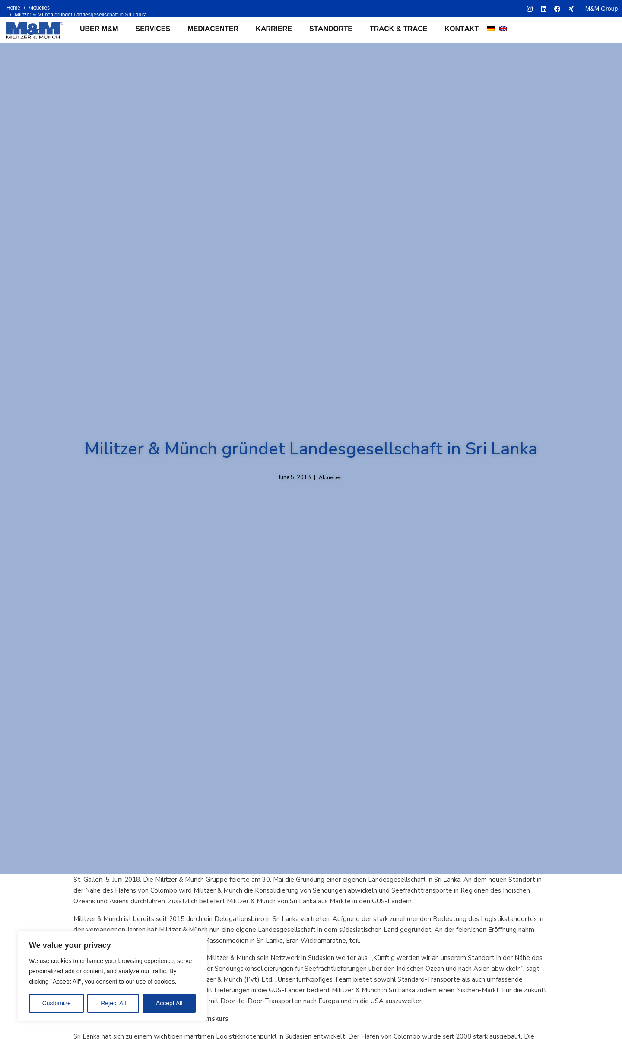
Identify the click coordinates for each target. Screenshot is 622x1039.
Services (153, 29)
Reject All (113, 1003)
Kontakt (462, 29)
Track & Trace (399, 29)
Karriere (274, 29)
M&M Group (601, 8)
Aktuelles (330, 477)
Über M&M (99, 29)
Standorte (330, 29)
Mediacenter (212, 29)
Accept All (169, 1003)
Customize (56, 1003)
